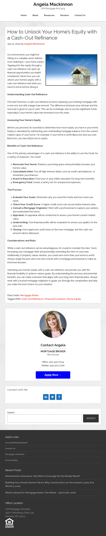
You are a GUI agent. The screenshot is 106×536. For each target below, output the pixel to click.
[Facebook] (59, 397)
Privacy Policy (11, 460)
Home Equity (74, 299)
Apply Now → (53, 375)
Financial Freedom (55, 299)
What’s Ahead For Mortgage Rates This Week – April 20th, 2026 (40, 492)
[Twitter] (52, 397)
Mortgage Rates (29, 295)
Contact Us (10, 448)
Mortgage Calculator (15, 454)
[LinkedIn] (46, 397)
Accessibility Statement (16, 443)
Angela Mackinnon (53, 4)
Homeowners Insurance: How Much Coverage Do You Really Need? (42, 476)
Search (10, 412)
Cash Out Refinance (33, 299)
